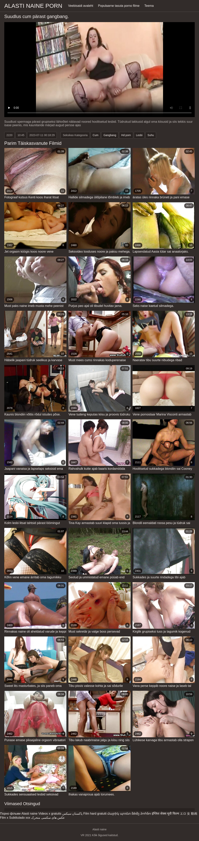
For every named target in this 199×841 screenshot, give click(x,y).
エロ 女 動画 (188, 813)
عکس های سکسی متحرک (48, 817)
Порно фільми (10, 813)
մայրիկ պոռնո (119, 813)
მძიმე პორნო (141, 813)
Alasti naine (29, 813)
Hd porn (126, 135)
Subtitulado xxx (19, 817)
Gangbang (109, 135)
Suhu (151, 135)
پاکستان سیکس (72, 813)
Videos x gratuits (49, 813)
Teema (149, 5)
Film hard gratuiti (94, 813)
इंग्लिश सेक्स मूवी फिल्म (165, 813)
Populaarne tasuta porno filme (118, 5)
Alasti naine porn (33, 6)
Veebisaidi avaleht (80, 5)
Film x (4, 817)
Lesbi (139, 135)
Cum (96, 135)
